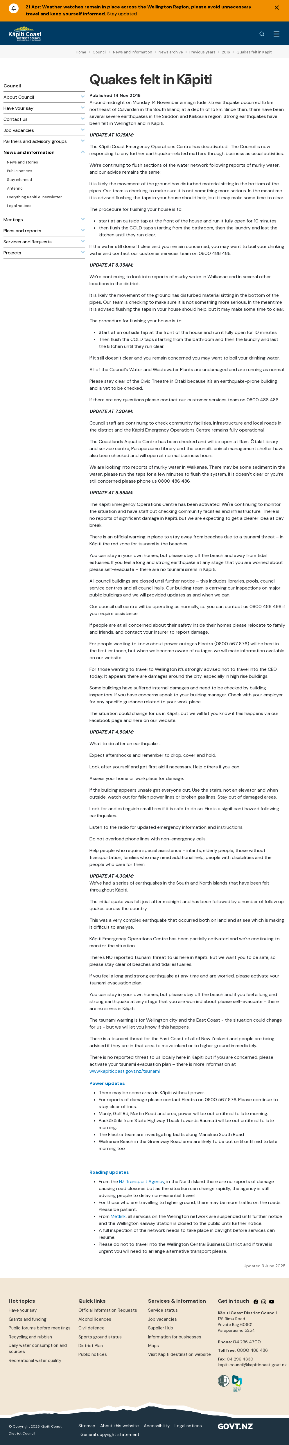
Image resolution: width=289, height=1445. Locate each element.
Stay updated (122, 14)
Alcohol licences (94, 1319)
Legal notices (188, 1426)
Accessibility (157, 1426)
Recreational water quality (35, 1360)
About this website (119, 1426)
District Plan (90, 1346)
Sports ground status (100, 1337)
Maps (153, 1346)
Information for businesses (174, 1337)
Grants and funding (27, 1319)
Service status (163, 1310)
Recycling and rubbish (30, 1337)
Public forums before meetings (40, 1328)
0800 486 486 (252, 1350)
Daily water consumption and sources (38, 1348)
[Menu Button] (276, 34)
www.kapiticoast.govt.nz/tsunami (124, 1071)
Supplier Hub (160, 1328)
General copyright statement (109, 1434)
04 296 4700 (247, 1342)
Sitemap (86, 1426)
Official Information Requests (107, 1310)
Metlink (118, 1216)
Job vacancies (162, 1319)
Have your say (23, 1310)
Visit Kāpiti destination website (179, 1354)
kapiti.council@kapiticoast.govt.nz (252, 1365)
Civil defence (91, 1328)
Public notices (92, 1354)
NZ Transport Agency (141, 1181)
